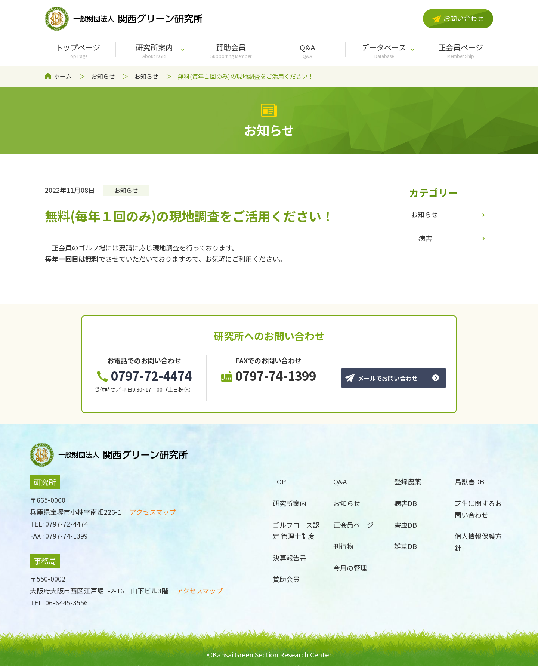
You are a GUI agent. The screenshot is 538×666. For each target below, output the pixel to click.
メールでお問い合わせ (381, 378)
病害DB (405, 503)
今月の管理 (350, 568)
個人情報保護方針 (478, 541)
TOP (279, 481)
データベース (383, 50)
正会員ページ (460, 50)
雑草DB (405, 546)
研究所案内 (154, 50)
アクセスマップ (153, 512)
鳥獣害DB (469, 481)
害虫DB (405, 525)
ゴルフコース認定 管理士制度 (296, 530)
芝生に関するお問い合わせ (478, 508)
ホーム (63, 76)
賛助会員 (230, 50)
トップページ (77, 50)
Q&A (307, 50)
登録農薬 (407, 481)
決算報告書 (289, 557)
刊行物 (343, 546)
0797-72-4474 (144, 376)
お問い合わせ (458, 18)
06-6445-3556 (66, 602)
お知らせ (103, 76)
